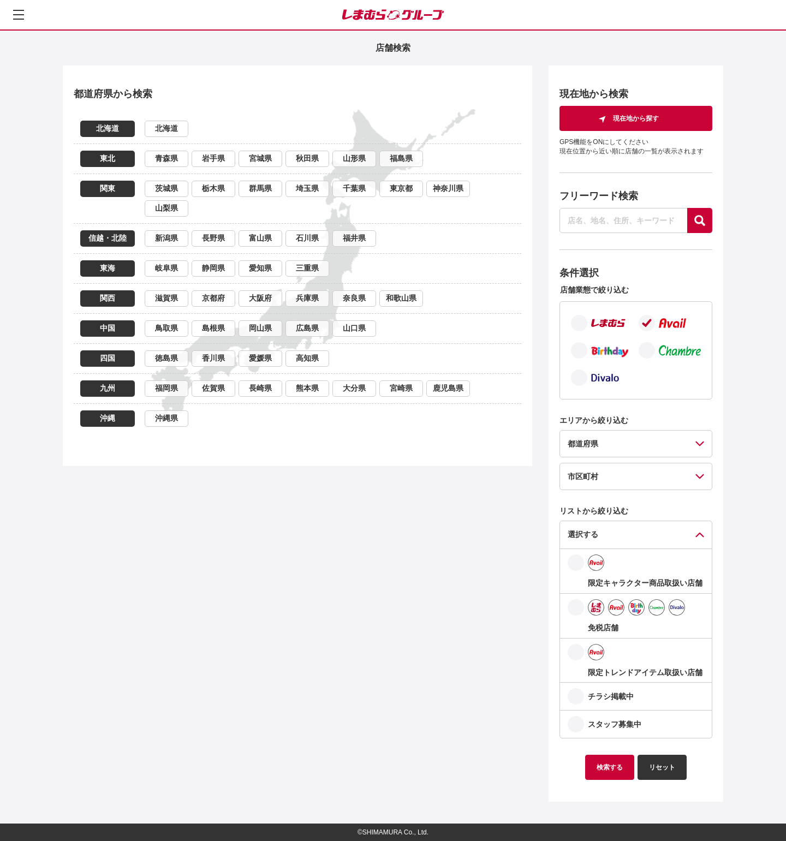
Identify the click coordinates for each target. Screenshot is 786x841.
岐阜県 (166, 268)
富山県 (260, 238)
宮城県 (260, 158)
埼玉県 (307, 188)
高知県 (307, 358)
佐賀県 (213, 388)
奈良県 (354, 298)
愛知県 (260, 268)
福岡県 (166, 388)
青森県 (166, 158)
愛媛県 (260, 358)
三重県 (307, 268)
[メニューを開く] (18, 15)
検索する (610, 767)
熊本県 (307, 388)
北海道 (166, 128)
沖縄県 (166, 418)
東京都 (401, 188)
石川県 (307, 238)
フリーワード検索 (598, 195)
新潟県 (166, 238)
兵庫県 (307, 298)
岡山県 (260, 328)
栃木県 (213, 188)
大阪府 (260, 298)
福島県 (401, 158)
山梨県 (166, 208)
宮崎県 (401, 388)
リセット (662, 767)
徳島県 (166, 358)
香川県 (213, 358)
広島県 (307, 328)
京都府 (213, 298)
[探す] (699, 220)
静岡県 (213, 268)
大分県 (354, 388)
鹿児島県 (448, 388)
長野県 (213, 238)
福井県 (354, 238)
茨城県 (166, 188)
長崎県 (260, 388)
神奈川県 (448, 188)
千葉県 (354, 188)
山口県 (354, 328)
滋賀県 (166, 298)
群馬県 (260, 188)
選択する (583, 534)
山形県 (354, 158)
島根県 (213, 328)
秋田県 (307, 158)
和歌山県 (401, 298)
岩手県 (213, 158)
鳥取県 (166, 328)
